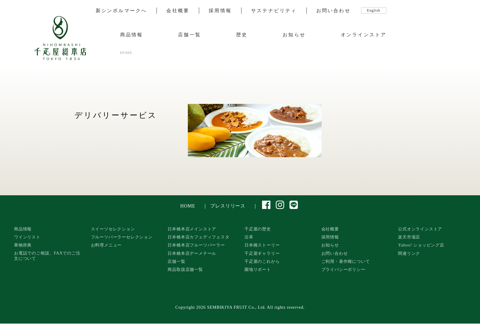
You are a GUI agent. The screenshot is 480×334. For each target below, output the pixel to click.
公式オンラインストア (420, 229)
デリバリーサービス (116, 115)
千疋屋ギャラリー (262, 253)
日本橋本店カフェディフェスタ (198, 237)
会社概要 (177, 10)
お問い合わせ (333, 10)
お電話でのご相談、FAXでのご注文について (47, 256)
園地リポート (257, 269)
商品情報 (131, 34)
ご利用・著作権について (345, 261)
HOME (187, 205)
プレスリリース (227, 205)
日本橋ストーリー (262, 245)
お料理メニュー (106, 245)
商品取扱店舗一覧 (185, 269)
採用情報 (220, 10)
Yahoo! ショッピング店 (421, 245)
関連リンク (409, 253)
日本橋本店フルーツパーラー (196, 245)
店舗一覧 (189, 34)
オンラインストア (364, 34)
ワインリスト (27, 237)
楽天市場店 (409, 237)
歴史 (241, 34)
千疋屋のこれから (262, 261)
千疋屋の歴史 (257, 229)
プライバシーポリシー (343, 269)
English (373, 10)
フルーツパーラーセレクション (122, 237)
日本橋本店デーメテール (192, 253)
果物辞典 (23, 245)
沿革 (248, 237)
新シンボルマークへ (121, 10)
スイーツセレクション (113, 229)
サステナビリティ (274, 10)
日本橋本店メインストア (192, 229)
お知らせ (294, 34)
